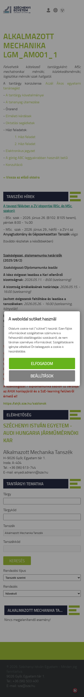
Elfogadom (42, 363)
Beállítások (41, 376)
